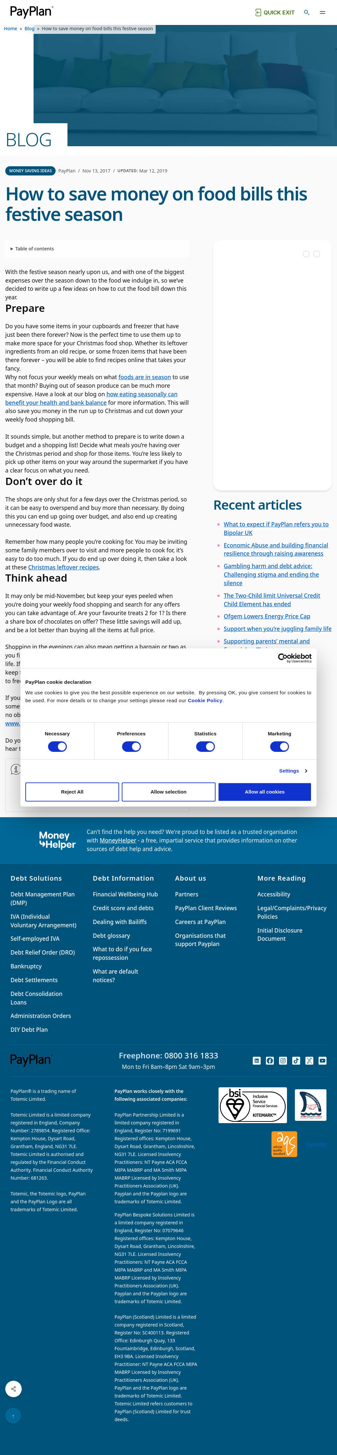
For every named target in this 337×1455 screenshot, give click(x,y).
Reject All (72, 792)
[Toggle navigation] (322, 12)
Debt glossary (111, 935)
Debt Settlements (34, 980)
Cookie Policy (205, 700)
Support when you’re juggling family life (278, 629)
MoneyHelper (118, 840)
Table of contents (34, 248)
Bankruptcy (26, 966)
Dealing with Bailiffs (120, 922)
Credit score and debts (123, 908)
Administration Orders (41, 1016)
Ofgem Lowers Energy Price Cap (267, 616)
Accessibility (273, 894)
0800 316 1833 (191, 1055)
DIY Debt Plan (29, 1029)
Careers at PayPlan (200, 922)
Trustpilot (315, 1144)
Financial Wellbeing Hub (125, 894)
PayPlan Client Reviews (206, 908)
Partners (186, 894)
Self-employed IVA (35, 938)
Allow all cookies (265, 792)
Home (10, 28)
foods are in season (144, 377)
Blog (30, 28)
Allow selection (168, 792)
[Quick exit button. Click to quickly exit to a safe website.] (274, 12)
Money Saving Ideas (30, 170)
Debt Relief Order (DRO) (43, 952)
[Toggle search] (306, 12)
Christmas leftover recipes (63, 567)
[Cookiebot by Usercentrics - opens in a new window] (283, 658)
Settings (289, 771)
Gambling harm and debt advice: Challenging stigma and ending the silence (271, 574)
